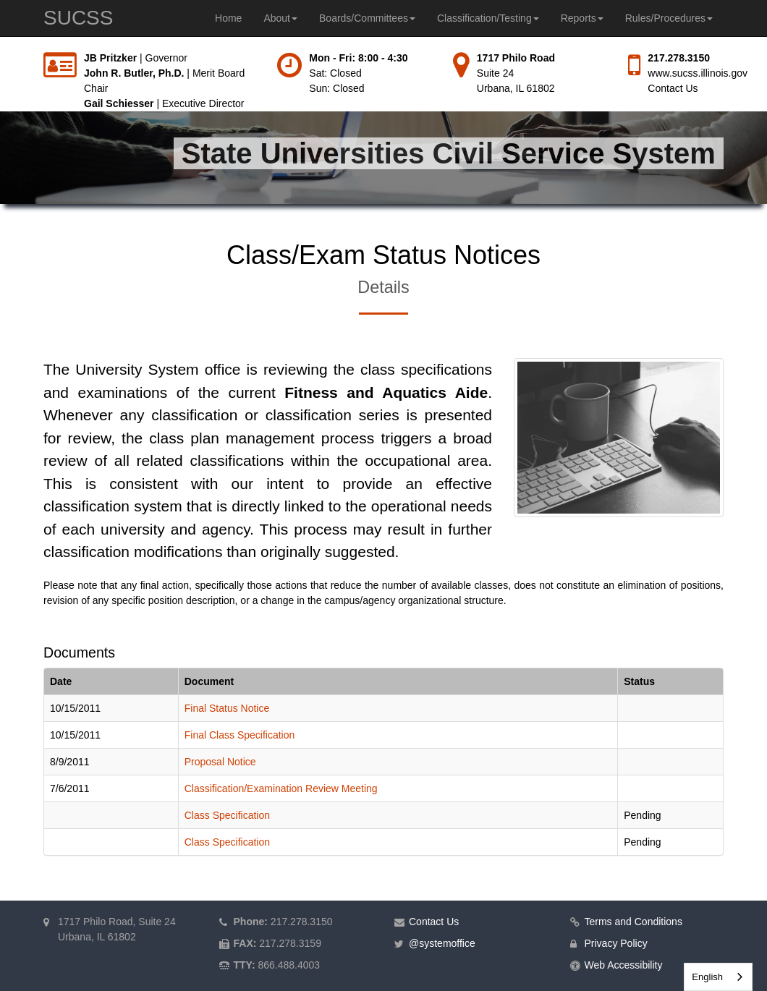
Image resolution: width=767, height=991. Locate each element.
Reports (582, 18)
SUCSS (78, 18)
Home (228, 18)
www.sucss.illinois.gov (697, 73)
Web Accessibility (624, 965)
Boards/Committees (367, 18)
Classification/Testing (488, 18)
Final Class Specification (240, 735)
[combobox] (718, 977)
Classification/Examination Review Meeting (281, 788)
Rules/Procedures (669, 18)
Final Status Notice (227, 708)
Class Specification (227, 815)
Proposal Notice (220, 761)
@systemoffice (442, 943)
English (707, 976)
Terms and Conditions (633, 921)
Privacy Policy (616, 943)
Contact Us (673, 88)
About (280, 18)
